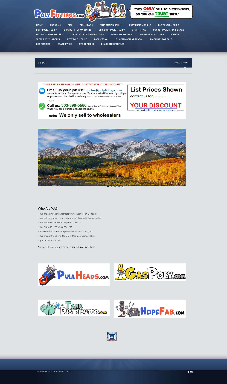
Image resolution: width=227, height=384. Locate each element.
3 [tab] (115, 186)
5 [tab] (122, 186)
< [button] (41, 157)
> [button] (182, 157)
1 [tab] (108, 186)
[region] (112, 158)
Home (177, 63)
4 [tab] (119, 186)
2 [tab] (111, 186)
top (191, 371)
